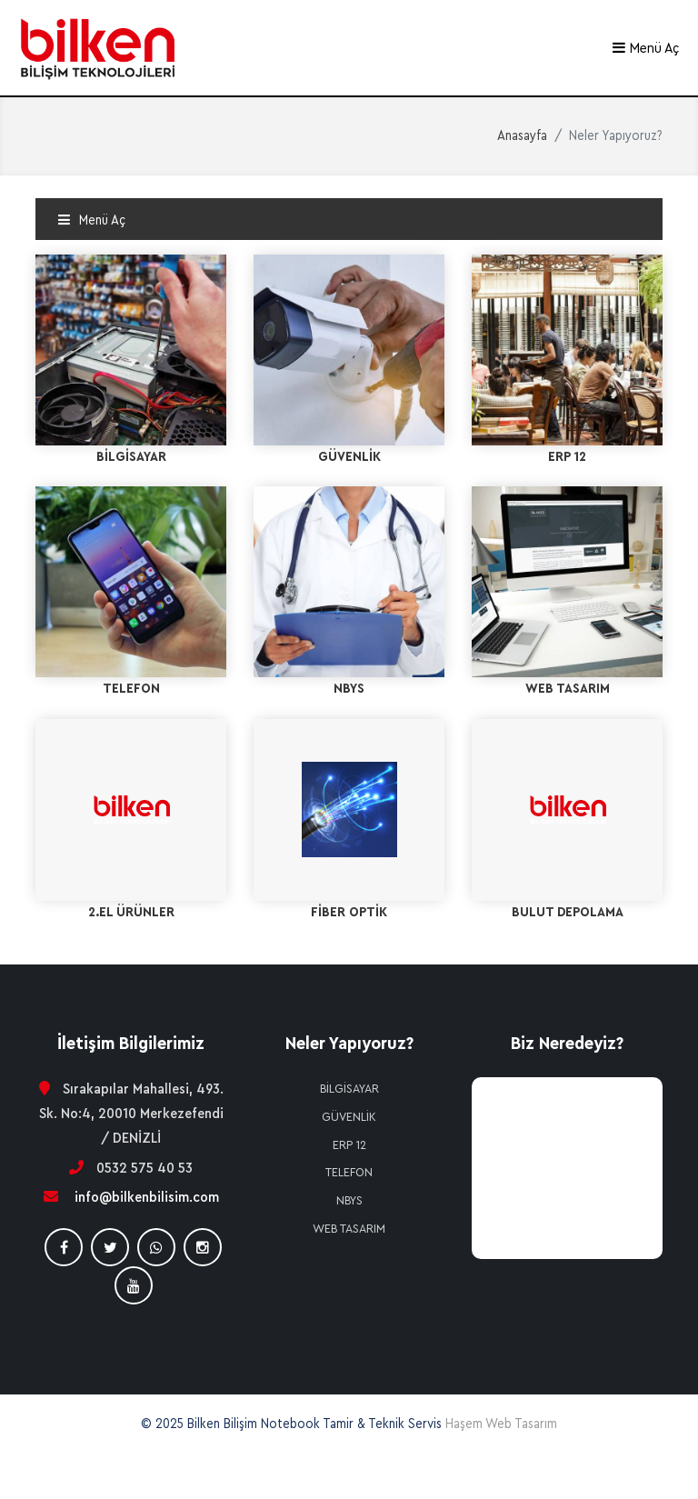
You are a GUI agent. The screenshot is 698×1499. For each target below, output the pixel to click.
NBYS (349, 1200)
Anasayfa (522, 136)
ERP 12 (349, 1145)
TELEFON (349, 1172)
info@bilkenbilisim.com (147, 1197)
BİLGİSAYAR (349, 1089)
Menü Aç (645, 48)
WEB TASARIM (349, 1229)
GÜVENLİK (349, 1117)
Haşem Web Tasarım (501, 1424)
